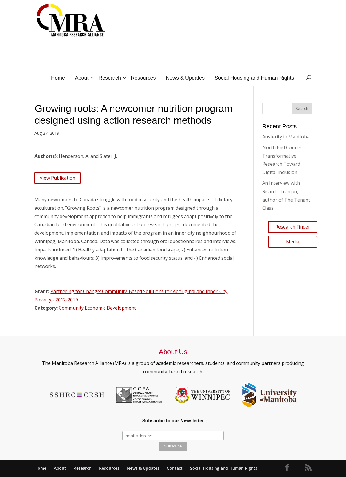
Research (110, 78)
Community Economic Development (97, 308)
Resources (143, 78)
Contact (175, 468)
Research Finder (292, 227)
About (81, 78)
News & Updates (185, 78)
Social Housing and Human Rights (254, 78)
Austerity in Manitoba (285, 137)
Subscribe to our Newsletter (173, 420)
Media (292, 241)
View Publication (57, 178)
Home (58, 78)
